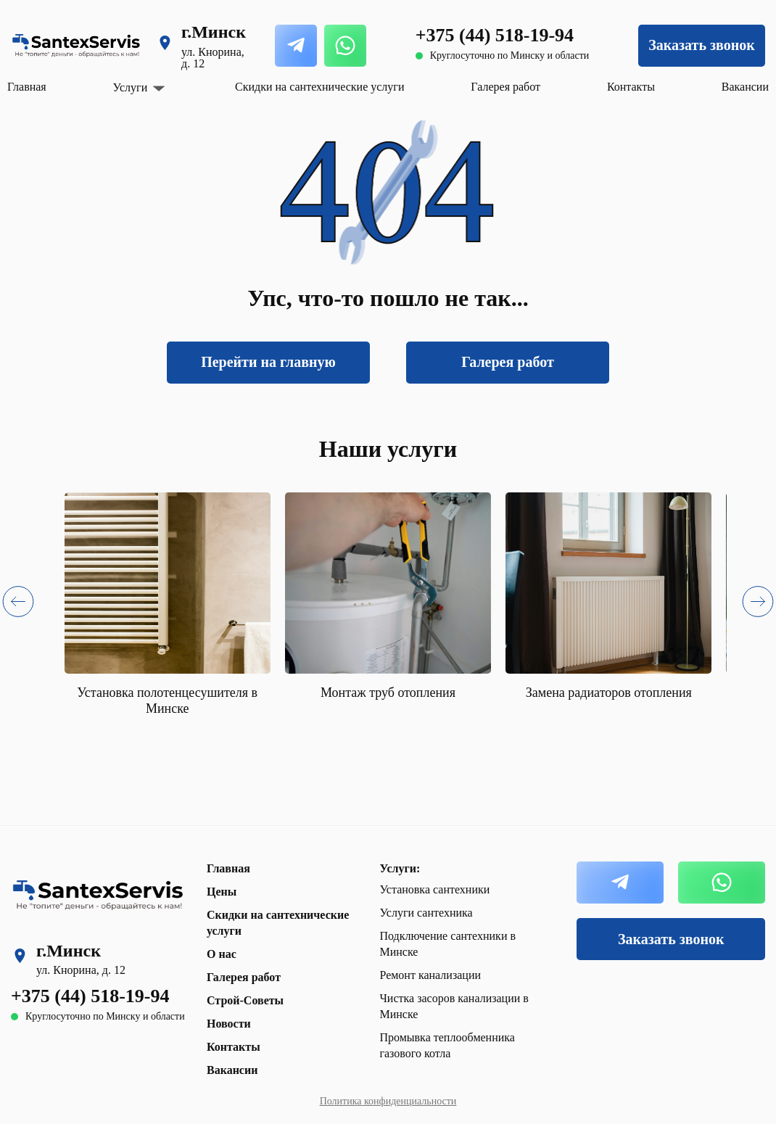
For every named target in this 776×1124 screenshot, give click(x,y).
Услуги (130, 88)
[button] (18, 604)
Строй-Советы (245, 1000)
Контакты (631, 86)
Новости (229, 1023)
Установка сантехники (434, 889)
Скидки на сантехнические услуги (319, 86)
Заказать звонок (701, 45)
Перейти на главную (268, 362)
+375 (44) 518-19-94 (495, 35)
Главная (26, 86)
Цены (221, 891)
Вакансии (745, 86)
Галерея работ (505, 86)
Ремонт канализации (430, 975)
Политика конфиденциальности (388, 1101)
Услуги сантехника (425, 912)
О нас (221, 954)
